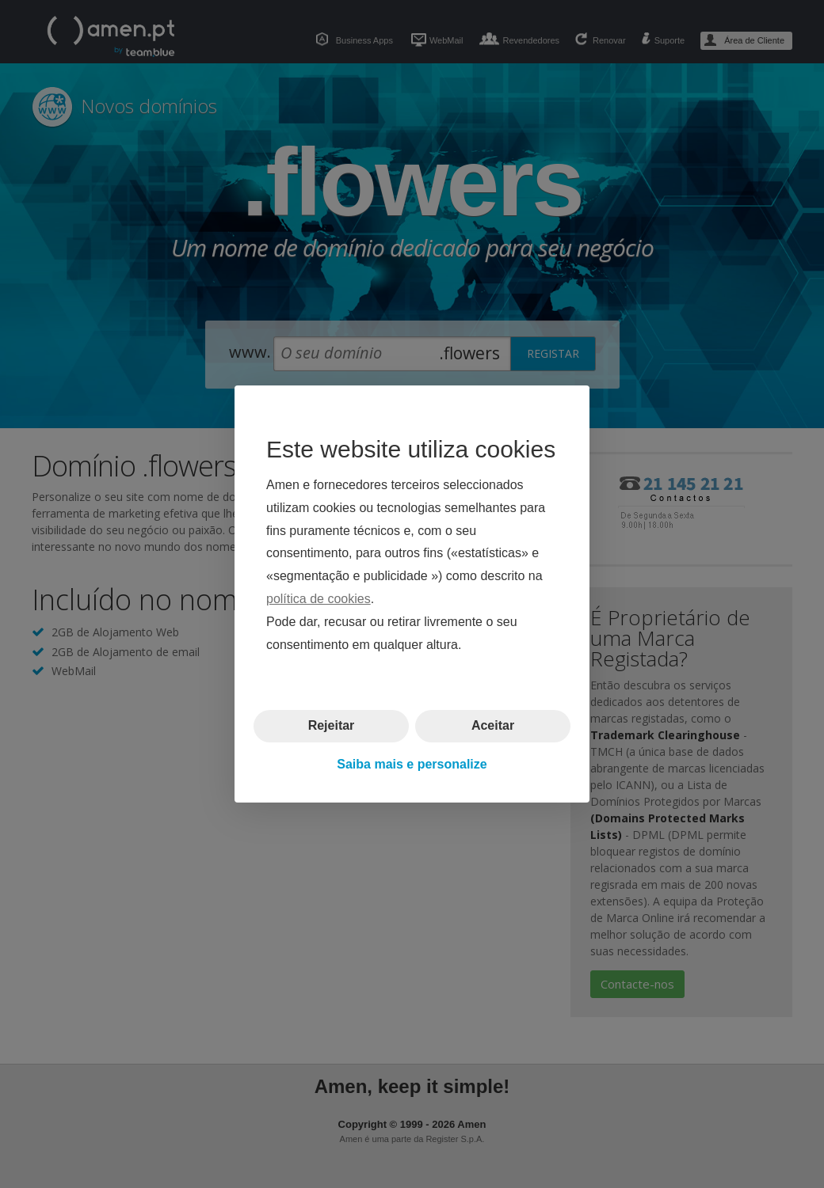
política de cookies (318, 598)
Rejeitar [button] (331, 725)
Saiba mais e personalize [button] (411, 764)
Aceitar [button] (492, 725)
